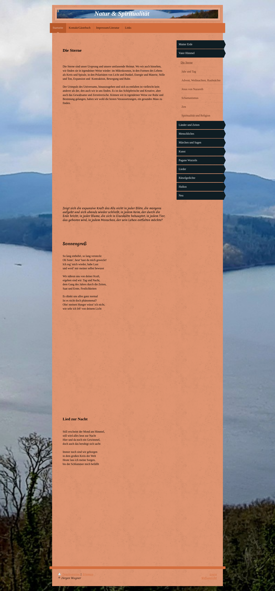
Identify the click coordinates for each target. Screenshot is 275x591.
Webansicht (209, 578)
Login (213, 574)
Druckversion (69, 574)
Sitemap (88, 574)
